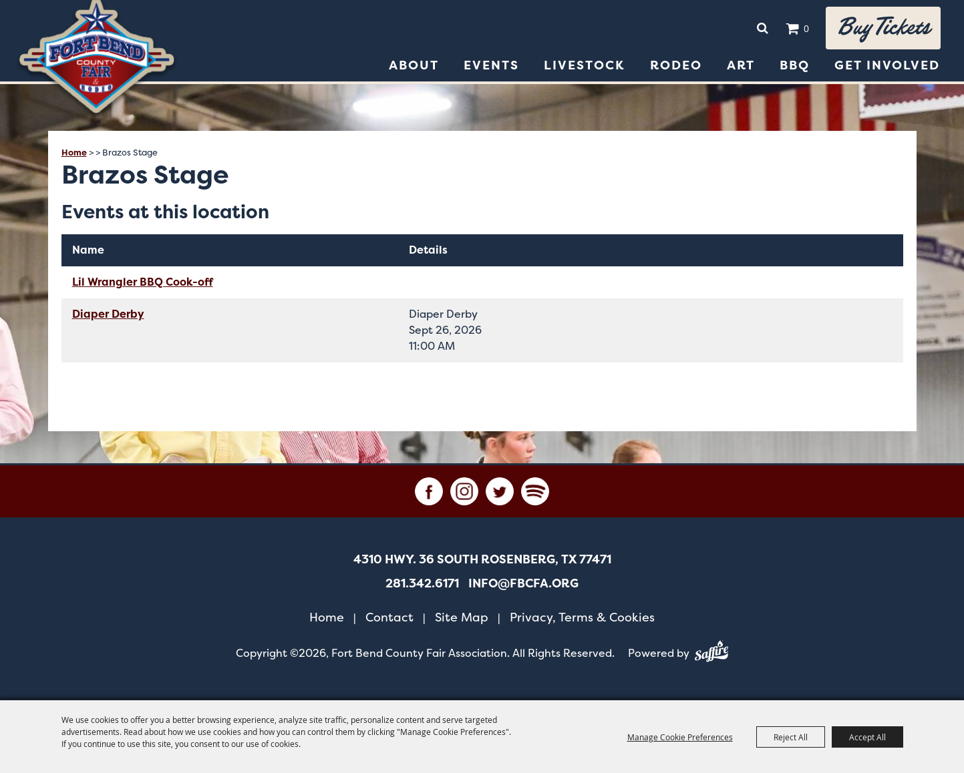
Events (491, 65)
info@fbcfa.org (523, 583)
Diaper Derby (108, 314)
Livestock (584, 65)
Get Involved (887, 65)
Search (762, 28)
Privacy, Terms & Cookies (582, 617)
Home (74, 152)
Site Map (461, 617)
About (414, 65)
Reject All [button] (791, 737)
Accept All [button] (867, 737)
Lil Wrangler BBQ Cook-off (142, 282)
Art (741, 65)
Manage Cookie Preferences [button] (680, 737)
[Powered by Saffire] (711, 653)
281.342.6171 (422, 583)
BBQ (795, 65)
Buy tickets (883, 27)
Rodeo (676, 65)
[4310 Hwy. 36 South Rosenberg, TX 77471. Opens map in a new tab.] (482, 559)
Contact (389, 617)
